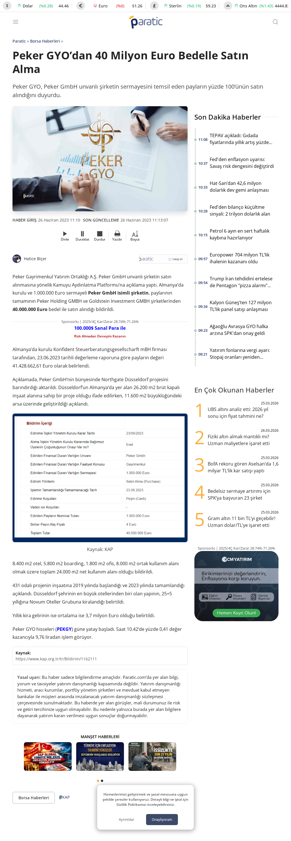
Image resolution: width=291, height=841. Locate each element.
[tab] (98, 781)
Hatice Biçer (35, 258)
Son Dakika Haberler (227, 117)
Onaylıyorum (162, 819)
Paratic (19, 41)
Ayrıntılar (126, 819)
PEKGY (64, 629)
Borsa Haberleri (45, 41)
